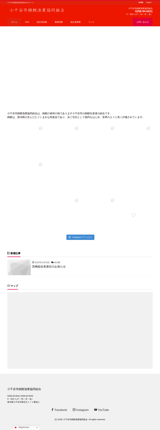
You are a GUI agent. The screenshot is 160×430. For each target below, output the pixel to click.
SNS (27, 22)
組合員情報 (75, 22)
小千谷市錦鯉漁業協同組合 (75, 419)
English (148, 2)
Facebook (59, 410)
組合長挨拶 (42, 22)
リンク (91, 22)
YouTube (101, 410)
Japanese (21, 427)
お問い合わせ (143, 22)
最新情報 (59, 22)
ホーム (14, 22)
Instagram (81, 410)
